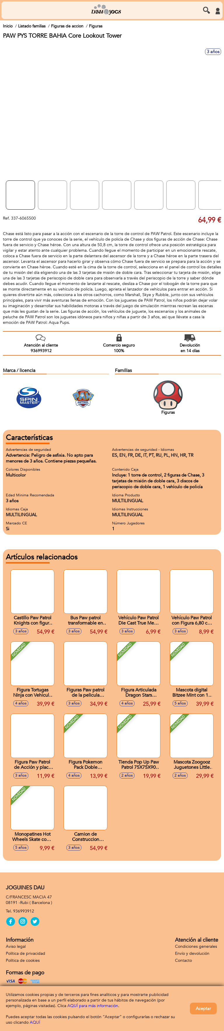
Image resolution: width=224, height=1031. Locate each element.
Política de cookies (23, 960)
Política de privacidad (25, 953)
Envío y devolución (192, 953)
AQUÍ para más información (92, 1006)
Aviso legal (16, 946)
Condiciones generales (196, 946)
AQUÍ (35, 1022)
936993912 (23, 911)
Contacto (183, 960)
